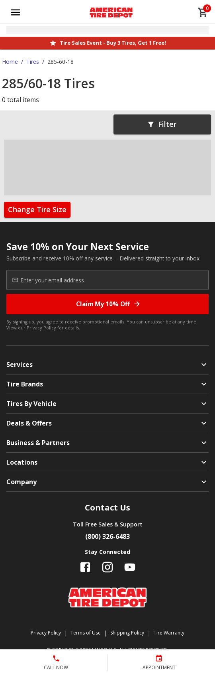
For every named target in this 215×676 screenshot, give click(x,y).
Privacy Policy (41, 328)
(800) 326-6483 (107, 536)
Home (10, 61)
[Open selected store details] (107, 30)
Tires (32, 61)
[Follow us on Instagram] (107, 567)
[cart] (203, 12)
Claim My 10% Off (108, 304)
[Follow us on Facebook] (85, 567)
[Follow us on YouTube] (129, 567)
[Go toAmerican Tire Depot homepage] (111, 12)
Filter (161, 124)
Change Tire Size (37, 209)
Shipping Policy (127, 632)
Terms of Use (85, 632)
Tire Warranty (169, 632)
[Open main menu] (15, 12)
